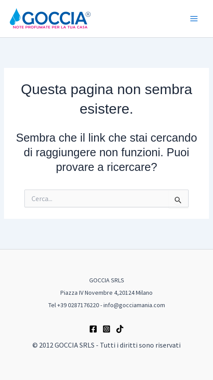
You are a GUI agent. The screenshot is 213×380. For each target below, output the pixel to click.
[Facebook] (93, 329)
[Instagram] (106, 329)
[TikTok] (120, 329)
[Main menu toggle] (194, 18)
